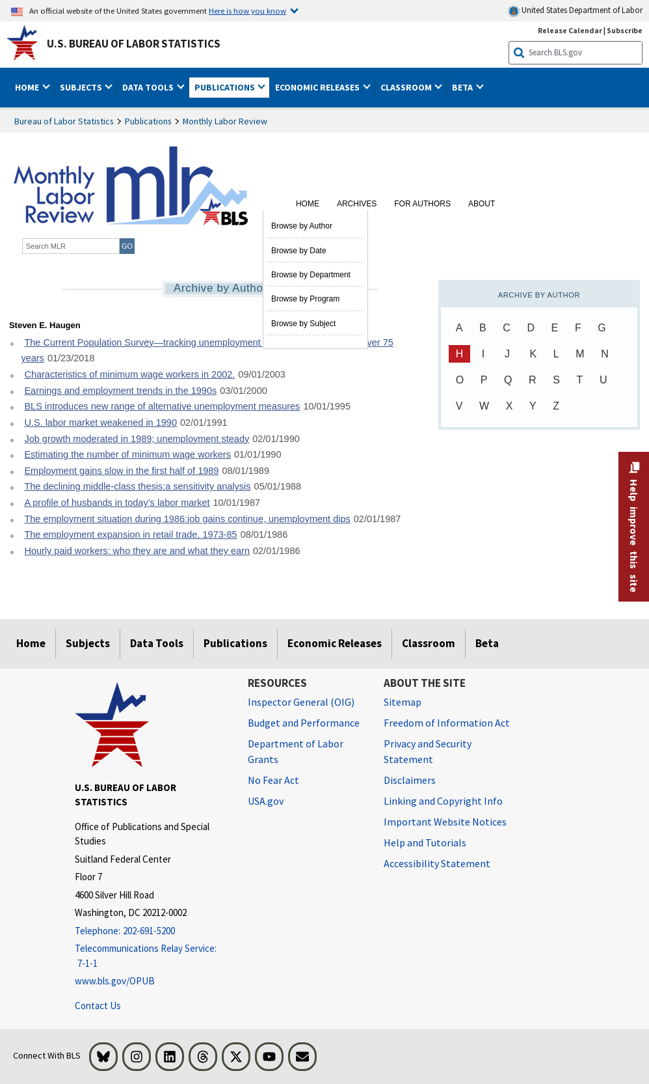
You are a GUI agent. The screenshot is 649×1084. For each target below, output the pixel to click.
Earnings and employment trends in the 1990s (120, 390)
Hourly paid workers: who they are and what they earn (137, 551)
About (481, 203)
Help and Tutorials (425, 842)
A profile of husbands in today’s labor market (116, 502)
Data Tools (156, 643)
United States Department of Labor (575, 11)
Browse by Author (301, 225)
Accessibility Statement (437, 863)
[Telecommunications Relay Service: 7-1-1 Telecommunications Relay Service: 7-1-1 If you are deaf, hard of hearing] (151, 956)
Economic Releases (334, 643)
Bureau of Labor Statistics (64, 121)
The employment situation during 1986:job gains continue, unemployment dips (187, 519)
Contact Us (98, 1005)
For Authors (422, 203)
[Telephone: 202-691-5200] (151, 931)
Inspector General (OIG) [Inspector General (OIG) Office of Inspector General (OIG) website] (301, 701)
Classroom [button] (407, 87)
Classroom (428, 643)
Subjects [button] (82, 87)
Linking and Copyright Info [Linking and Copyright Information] (443, 800)
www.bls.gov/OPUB (115, 981)
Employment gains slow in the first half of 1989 (121, 471)
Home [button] (28, 87)
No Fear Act (273, 779)
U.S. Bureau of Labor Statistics (133, 43)
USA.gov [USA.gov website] (266, 800)
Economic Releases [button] (318, 87)
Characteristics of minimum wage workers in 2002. (129, 374)
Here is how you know (247, 10)
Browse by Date (298, 250)
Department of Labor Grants (295, 751)
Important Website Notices (445, 821)
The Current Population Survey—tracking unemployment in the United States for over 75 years (207, 350)
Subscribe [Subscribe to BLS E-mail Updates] (624, 30)
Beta (487, 643)
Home (307, 203)
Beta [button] (463, 87)
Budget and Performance (304, 722)
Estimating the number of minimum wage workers (127, 454)
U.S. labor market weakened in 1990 (100, 422)
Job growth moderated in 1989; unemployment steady (136, 439)
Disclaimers (410, 779)
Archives (357, 203)
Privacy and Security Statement (427, 751)
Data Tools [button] (149, 87)
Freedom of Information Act (447, 722)
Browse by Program (305, 298)
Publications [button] (225, 87)
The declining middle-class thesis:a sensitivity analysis (137, 486)
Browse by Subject (303, 323)
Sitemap (402, 701)
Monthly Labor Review (225, 121)
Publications (148, 121)
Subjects (88, 643)
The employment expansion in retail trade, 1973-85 (130, 534)
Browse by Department (311, 274)
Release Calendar (570, 30)
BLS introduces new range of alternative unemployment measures (162, 406)
